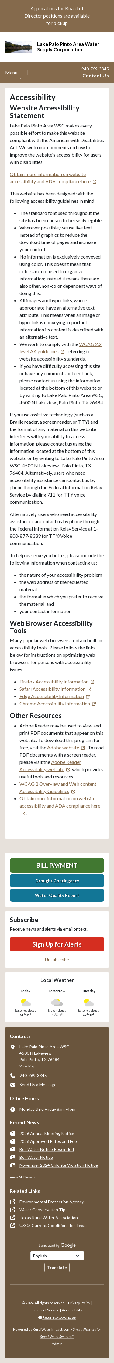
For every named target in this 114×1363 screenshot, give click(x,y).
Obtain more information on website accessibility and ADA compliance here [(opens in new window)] (59, 802)
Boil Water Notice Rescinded (46, 1149)
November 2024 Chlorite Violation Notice (58, 1165)
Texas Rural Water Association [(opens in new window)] (48, 1217)
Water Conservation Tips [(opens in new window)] (43, 1209)
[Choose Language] (57, 1255)
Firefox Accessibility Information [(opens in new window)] (53, 681)
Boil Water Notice (36, 1157)
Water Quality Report (57, 895)
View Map (27, 1066)
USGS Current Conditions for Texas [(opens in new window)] (53, 1225)
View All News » (22, 1177)
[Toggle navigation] (26, 72)
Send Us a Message (38, 1084)
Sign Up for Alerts (57, 944)
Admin (57, 1343)
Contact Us (95, 75)
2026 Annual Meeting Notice (46, 1133)
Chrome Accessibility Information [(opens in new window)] (54, 703)
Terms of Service (45, 1310)
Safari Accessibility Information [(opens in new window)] (52, 689)
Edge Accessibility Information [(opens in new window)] (51, 696)
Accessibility (72, 1310)
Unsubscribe (57, 959)
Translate (57, 1267)
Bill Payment (57, 865)
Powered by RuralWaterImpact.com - (57, 1333)
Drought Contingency (57, 880)
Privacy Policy (79, 1302)
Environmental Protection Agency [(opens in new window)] (51, 1201)
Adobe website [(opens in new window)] (63, 747)
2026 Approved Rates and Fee (48, 1141)
